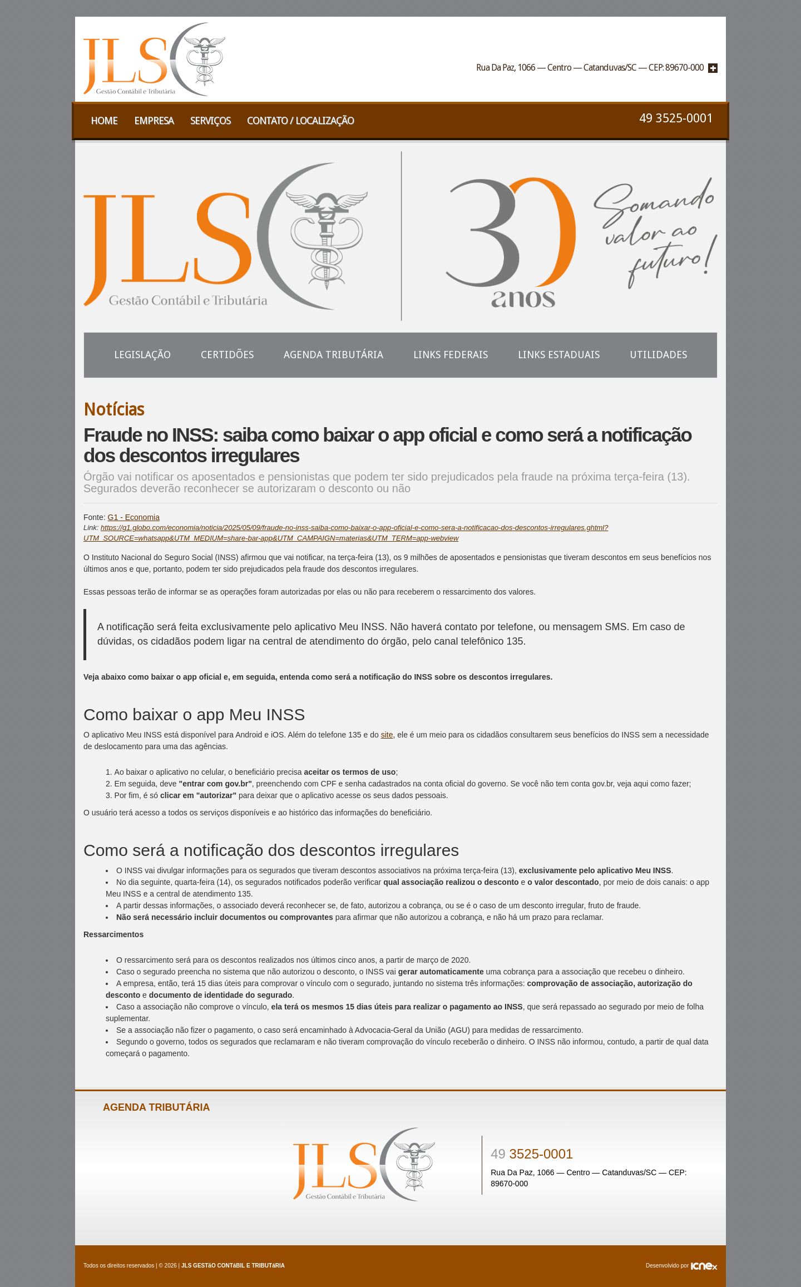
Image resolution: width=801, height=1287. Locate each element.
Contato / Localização (300, 120)
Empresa (154, 120)
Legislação (142, 354)
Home (104, 120)
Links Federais (450, 354)
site (387, 734)
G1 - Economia (134, 517)
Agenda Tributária (333, 354)
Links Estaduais (559, 354)
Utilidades (658, 354)
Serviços (210, 120)
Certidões (227, 354)
